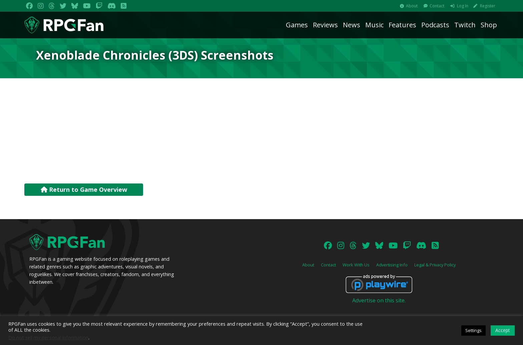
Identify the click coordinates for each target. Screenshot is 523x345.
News (351, 24)
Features (402, 24)
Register (487, 6)
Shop (489, 24)
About (412, 6)
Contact (437, 6)
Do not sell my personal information (48, 337)
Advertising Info (392, 265)
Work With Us (356, 265)
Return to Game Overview (84, 189)
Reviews (325, 24)
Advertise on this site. (379, 300)
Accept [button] (502, 330)
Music (374, 24)
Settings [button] (473, 330)
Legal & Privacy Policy (435, 265)
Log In (462, 6)
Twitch (465, 24)
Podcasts (435, 24)
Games (297, 24)
